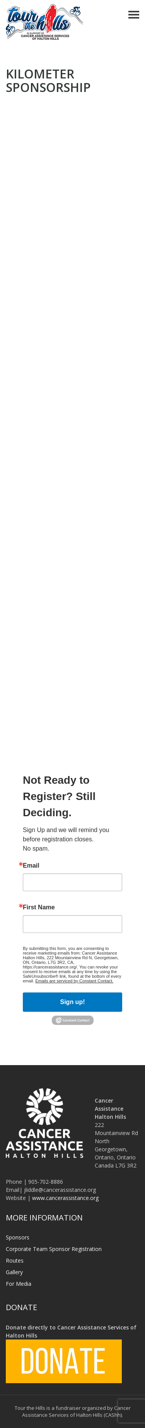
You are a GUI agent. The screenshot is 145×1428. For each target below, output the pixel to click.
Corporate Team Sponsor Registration (54, 1249)
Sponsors (17, 1237)
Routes (15, 1260)
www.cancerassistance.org (65, 1198)
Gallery (14, 1272)
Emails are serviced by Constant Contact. (74, 981)
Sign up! (72, 1002)
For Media (18, 1283)
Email (31, 866)
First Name (39, 907)
